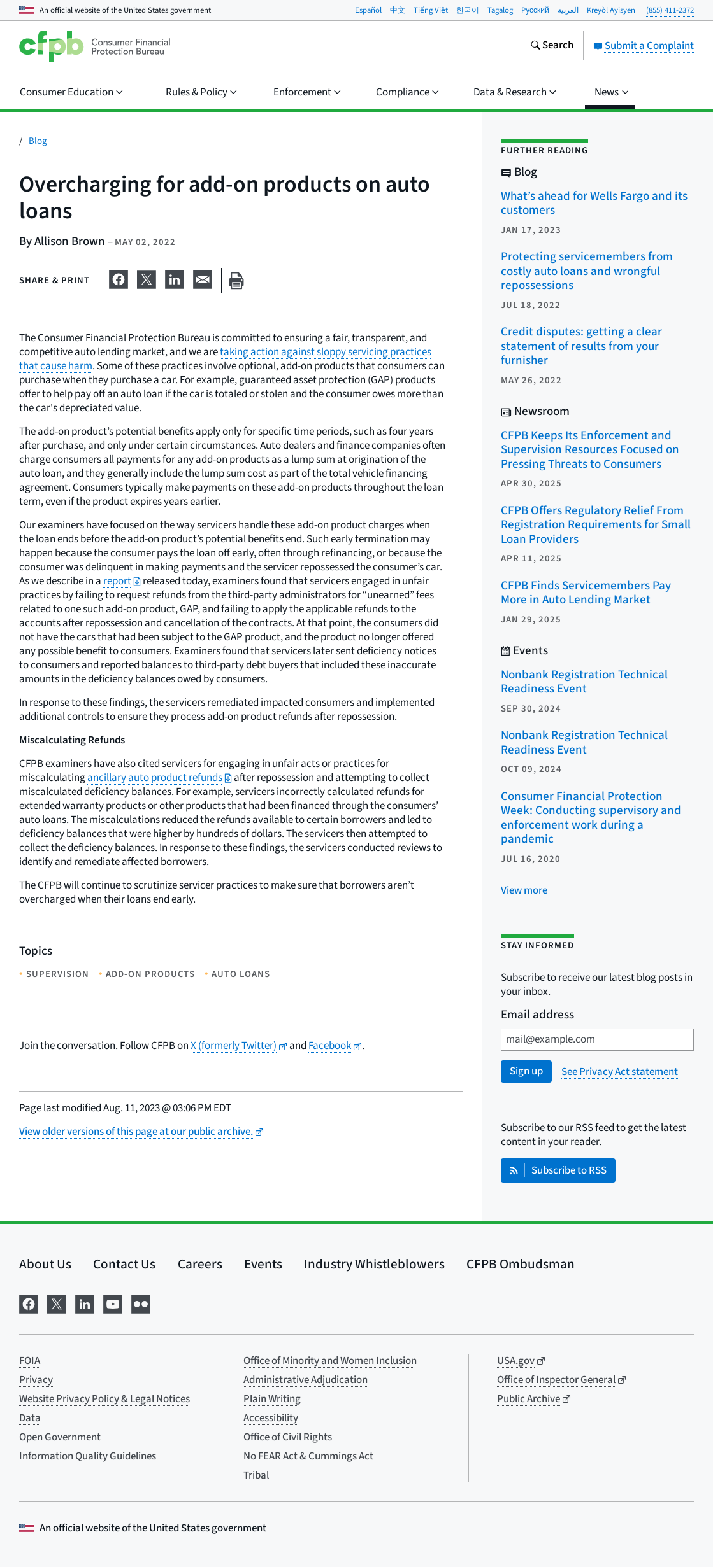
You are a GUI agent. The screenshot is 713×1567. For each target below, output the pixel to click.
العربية (568, 10)
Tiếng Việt (431, 10)
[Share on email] (202, 278)
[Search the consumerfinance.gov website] (551, 46)
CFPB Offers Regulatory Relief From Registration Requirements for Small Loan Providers (596, 525)
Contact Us (124, 1264)
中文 (397, 10)
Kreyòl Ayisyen (611, 10)
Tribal (256, 1475)
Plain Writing (272, 1399)
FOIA (29, 1360)
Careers (200, 1264)
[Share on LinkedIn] (174, 278)
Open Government (60, 1437)
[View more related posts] (524, 890)
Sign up (526, 1071)
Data (30, 1418)
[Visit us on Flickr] (140, 1302)
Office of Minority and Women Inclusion (330, 1360)
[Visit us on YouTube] (112, 1302)
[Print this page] (236, 280)
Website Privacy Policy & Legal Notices (104, 1399)
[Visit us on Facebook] (28, 1302)
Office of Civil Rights (287, 1437)
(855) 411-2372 (670, 10)
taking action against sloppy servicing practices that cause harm (225, 359)
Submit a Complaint (643, 45)
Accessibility (270, 1418)
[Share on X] (146, 278)
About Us (45, 1264)
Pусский (535, 10)
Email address (537, 1015)
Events (263, 1264)
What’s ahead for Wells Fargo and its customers (594, 204)
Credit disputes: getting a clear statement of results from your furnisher (581, 346)
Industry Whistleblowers (374, 1264)
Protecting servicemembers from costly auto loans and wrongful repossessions (587, 271)
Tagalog (500, 10)
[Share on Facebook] (118, 278)
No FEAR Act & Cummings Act (308, 1456)
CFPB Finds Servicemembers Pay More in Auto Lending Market (586, 593)
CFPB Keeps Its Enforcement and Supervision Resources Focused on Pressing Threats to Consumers (590, 450)
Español (368, 10)
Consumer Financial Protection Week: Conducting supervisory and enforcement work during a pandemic (591, 818)
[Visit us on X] (56, 1302)
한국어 (467, 10)
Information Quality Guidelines (87, 1456)
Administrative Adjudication (305, 1380)
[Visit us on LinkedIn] (84, 1302)
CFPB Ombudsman (520, 1264)
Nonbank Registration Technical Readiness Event (584, 682)
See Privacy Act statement (619, 1071)
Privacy (36, 1380)
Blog (38, 141)
